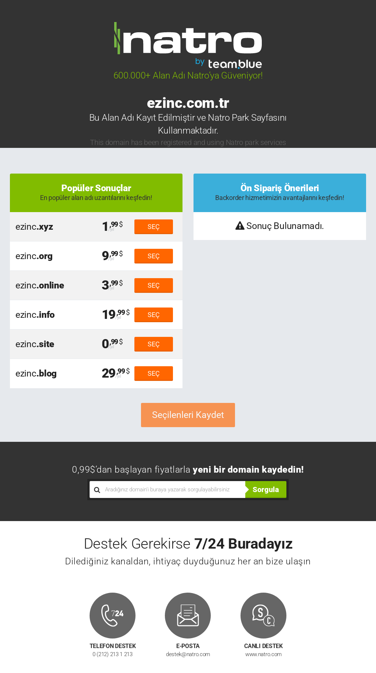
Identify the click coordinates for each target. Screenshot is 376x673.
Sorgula (266, 489)
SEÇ (154, 226)
